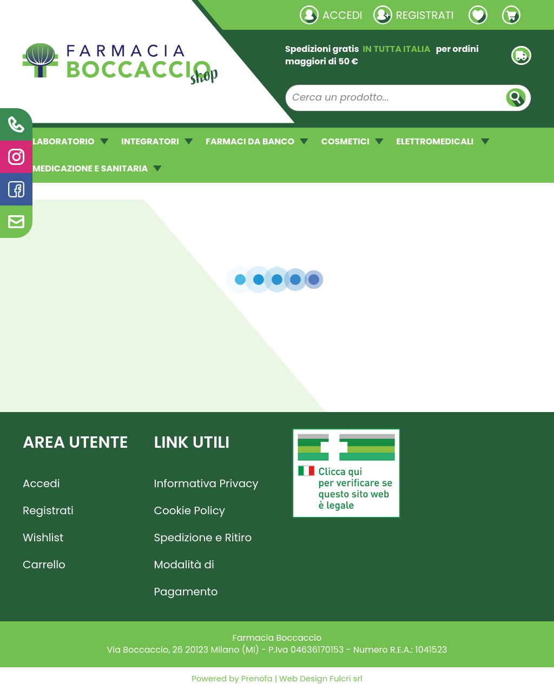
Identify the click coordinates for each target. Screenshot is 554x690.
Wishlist (43, 537)
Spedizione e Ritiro (203, 537)
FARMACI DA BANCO (257, 141)
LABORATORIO (70, 141)
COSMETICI (352, 141)
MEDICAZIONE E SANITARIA (97, 168)
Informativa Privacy (206, 483)
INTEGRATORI (157, 141)
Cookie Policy (190, 510)
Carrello (44, 564)
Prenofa (256, 678)
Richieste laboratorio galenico (87, 15)
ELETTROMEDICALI (442, 141)
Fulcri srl (345, 678)
